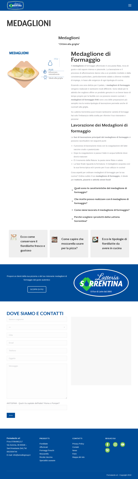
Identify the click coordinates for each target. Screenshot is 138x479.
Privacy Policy (78, 444)
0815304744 (12, 452)
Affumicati (44, 447)
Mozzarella (44, 454)
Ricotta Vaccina (46, 457)
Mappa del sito (78, 457)
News (74, 450)
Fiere (74, 454)
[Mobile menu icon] (129, 5)
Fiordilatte (44, 444)
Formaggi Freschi (47, 450)
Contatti (75, 447)
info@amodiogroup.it (21, 455)
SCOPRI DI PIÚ (37, 289)
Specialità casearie (47, 460)
